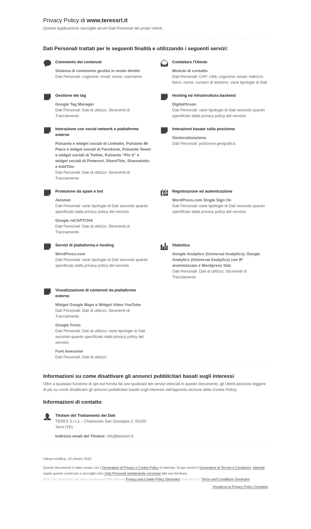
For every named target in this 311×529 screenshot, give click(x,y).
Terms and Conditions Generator (225, 479)
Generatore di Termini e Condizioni (225, 467)
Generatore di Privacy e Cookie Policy (130, 467)
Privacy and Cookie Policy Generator (153, 479)
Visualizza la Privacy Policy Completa (240, 487)
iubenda (259, 467)
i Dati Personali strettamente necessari (132, 473)
